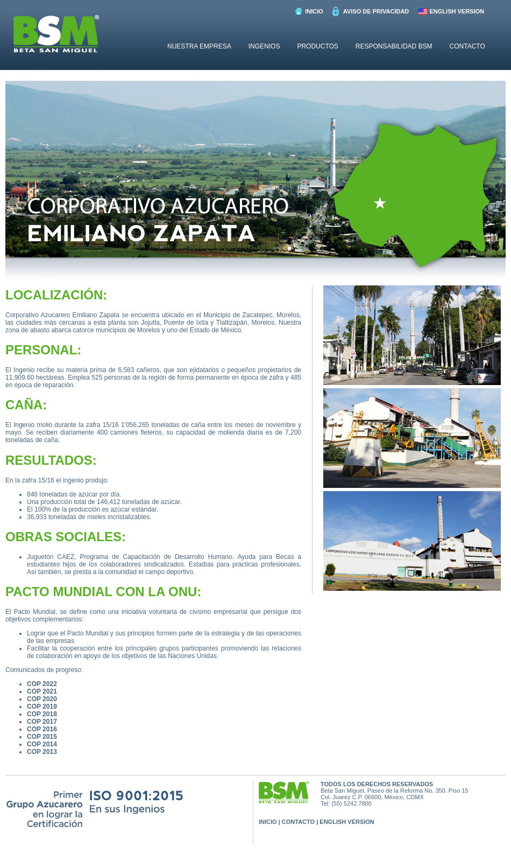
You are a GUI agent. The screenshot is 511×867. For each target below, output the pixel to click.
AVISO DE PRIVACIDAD (376, 11)
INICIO (314, 11)
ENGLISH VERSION (457, 11)
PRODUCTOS (317, 46)
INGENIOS (264, 46)
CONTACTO (467, 46)
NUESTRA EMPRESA (199, 46)
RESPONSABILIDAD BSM (394, 46)
